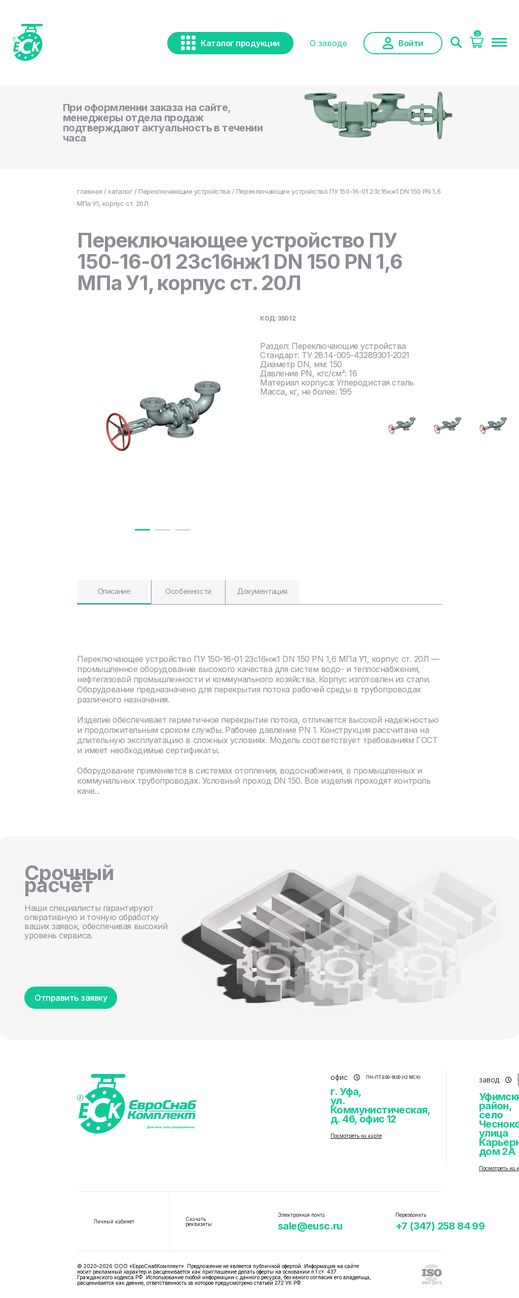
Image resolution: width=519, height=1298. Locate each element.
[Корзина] (477, 45)
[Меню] (499, 43)
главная (89, 191)
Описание (114, 591)
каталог (120, 191)
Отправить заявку (70, 998)
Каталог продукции (230, 43)
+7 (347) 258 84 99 (440, 1226)
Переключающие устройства (184, 191)
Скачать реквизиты (199, 1221)
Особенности (188, 591)
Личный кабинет (113, 1221)
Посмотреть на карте (356, 1135)
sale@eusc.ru (310, 1226)
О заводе (328, 43)
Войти (403, 43)
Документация (262, 591)
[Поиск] (456, 43)
